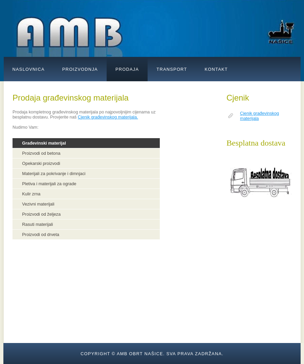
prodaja (127, 69)
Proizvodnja (80, 69)
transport (171, 69)
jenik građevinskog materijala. (109, 117)
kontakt (216, 69)
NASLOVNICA (29, 69)
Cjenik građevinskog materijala (259, 116)
